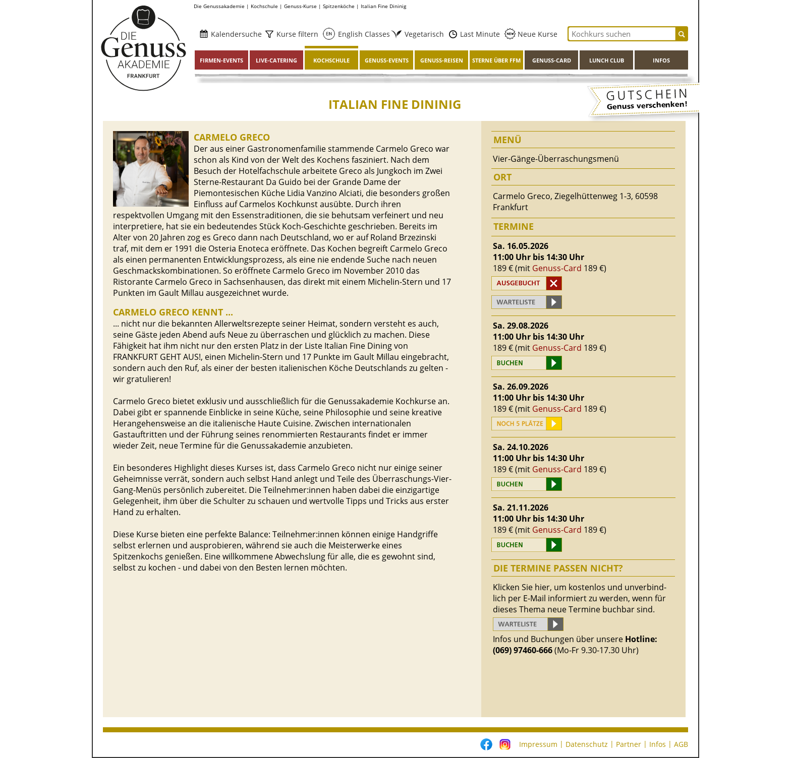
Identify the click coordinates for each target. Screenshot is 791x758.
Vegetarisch (421, 34)
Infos (661, 60)
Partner (628, 744)
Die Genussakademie (219, 6)
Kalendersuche (235, 34)
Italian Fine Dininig (383, 6)
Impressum (538, 744)
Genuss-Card (551, 60)
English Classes (361, 34)
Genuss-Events (387, 60)
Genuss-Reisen (441, 60)
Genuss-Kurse (300, 6)
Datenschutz (587, 744)
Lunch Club (606, 60)
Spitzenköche (339, 6)
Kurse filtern (296, 34)
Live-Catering (276, 60)
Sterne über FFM (496, 60)
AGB (681, 744)
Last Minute (479, 34)
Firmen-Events (221, 60)
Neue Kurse (536, 34)
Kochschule (264, 6)
